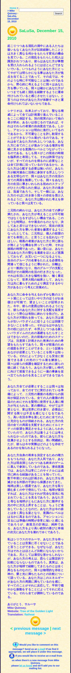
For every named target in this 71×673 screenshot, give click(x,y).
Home (13, 8)
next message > (43, 630)
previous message (31, 628)
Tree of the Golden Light (36, 611)
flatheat (29, 614)
